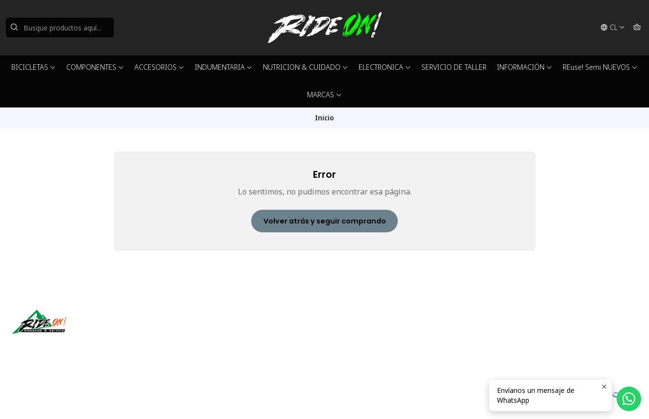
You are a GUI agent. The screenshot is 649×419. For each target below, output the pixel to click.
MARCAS (324, 94)
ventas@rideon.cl (363, 331)
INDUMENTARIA (224, 67)
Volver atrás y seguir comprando (324, 221)
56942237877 (358, 345)
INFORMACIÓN (524, 67)
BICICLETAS (33, 67)
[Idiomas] (612, 27)
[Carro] (637, 27)
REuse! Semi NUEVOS (600, 67)
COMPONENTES (95, 67)
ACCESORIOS (159, 67)
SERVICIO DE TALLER (454, 67)
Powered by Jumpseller (146, 399)
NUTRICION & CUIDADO (305, 67)
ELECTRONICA (385, 67)
